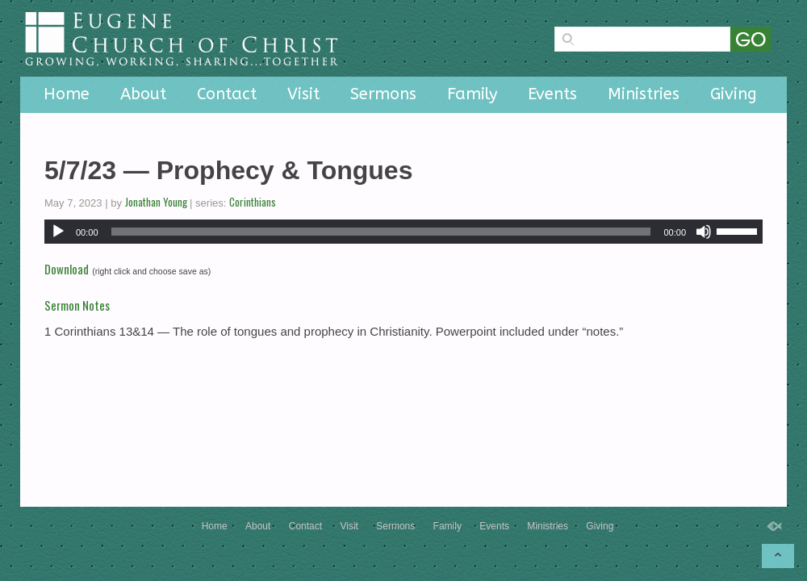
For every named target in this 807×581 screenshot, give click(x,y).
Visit (303, 94)
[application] (403, 231)
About (143, 94)
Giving (733, 94)
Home (67, 94)
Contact (227, 94)
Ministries (643, 94)
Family (472, 94)
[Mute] (704, 232)
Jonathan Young (156, 202)
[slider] (381, 232)
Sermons (383, 94)
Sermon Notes (77, 305)
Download (66, 269)
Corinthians (252, 202)
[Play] (58, 232)
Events (552, 94)
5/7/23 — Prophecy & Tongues (228, 170)
